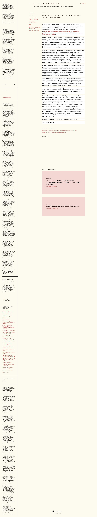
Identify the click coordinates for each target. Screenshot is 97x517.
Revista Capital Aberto (7, 362)
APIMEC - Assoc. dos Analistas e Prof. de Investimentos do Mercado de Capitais (8, 327)
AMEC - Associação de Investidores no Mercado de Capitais (8, 322)
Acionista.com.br (6, 319)
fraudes (30, 25)
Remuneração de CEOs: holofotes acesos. (62, 206)
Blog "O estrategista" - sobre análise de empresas (8, 333)
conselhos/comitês (33, 22)
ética (30, 24)
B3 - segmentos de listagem (8, 330)
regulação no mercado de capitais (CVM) (34, 28)
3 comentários (54, 186)
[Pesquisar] (83, 3)
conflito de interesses (33, 19)
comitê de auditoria (33, 17)
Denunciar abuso (6, 97)
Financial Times (5, 372)
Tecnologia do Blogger (57, 511)
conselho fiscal (32, 21)
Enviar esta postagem (52, 128)
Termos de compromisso (34, 30)
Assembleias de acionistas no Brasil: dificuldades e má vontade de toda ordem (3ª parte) (63, 182)
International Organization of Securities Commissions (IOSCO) (8, 359)
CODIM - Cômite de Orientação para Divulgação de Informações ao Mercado (8, 340)
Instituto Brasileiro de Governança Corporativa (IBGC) (7, 316)
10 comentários (55, 208)
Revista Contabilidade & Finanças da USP (7, 368)
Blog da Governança (46, 3)
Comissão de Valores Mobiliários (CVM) (6, 343)
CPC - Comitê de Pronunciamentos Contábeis (8, 336)
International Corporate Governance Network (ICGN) (8, 356)
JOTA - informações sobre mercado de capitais (8, 346)
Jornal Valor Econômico (7, 370)
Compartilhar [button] (31, 13)
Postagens (6, 299)
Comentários (7, 300)
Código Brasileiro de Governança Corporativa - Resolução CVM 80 (7, 311)
